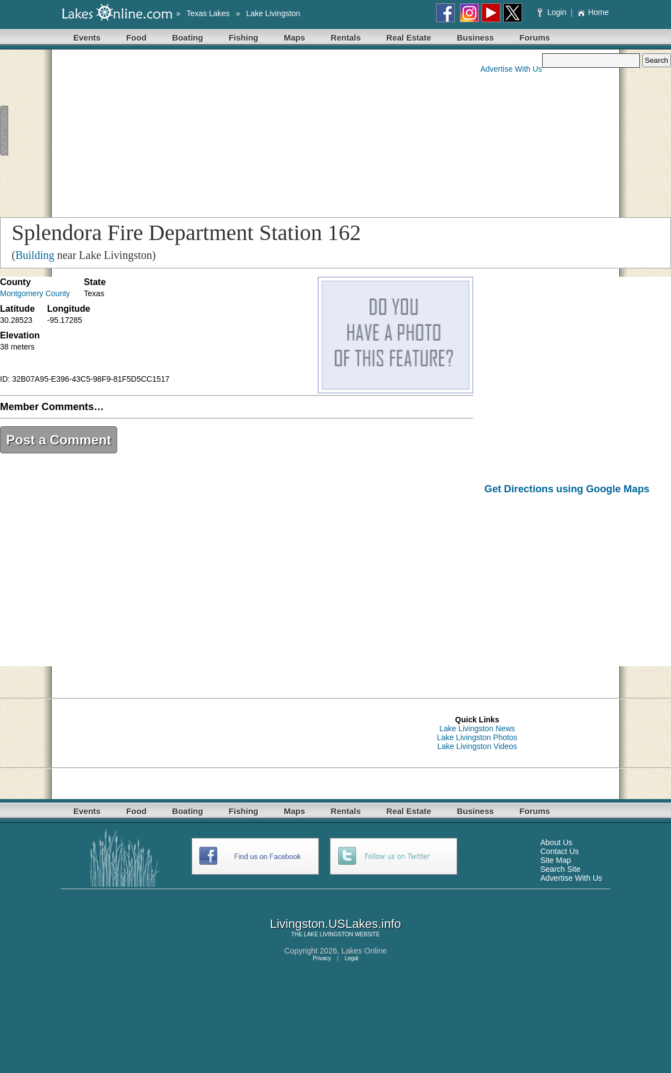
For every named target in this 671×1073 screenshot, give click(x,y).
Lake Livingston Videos (477, 746)
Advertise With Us (511, 68)
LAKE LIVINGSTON (328, 934)
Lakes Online (364, 950)
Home (593, 12)
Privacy (322, 958)
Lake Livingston (273, 13)
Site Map (555, 860)
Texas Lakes (208, 13)
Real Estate (409, 37)
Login (553, 12)
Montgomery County (35, 293)
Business (475, 37)
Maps (294, 37)
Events (87, 37)
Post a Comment (58, 439)
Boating (187, 37)
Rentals (345, 37)
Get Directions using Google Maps (566, 489)
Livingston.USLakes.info (335, 924)
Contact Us (559, 851)
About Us (556, 842)
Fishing (243, 37)
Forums (534, 37)
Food (136, 37)
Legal (351, 958)
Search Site (560, 869)
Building (35, 255)
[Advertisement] (213, 131)
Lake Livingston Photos (477, 737)
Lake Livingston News (477, 728)
